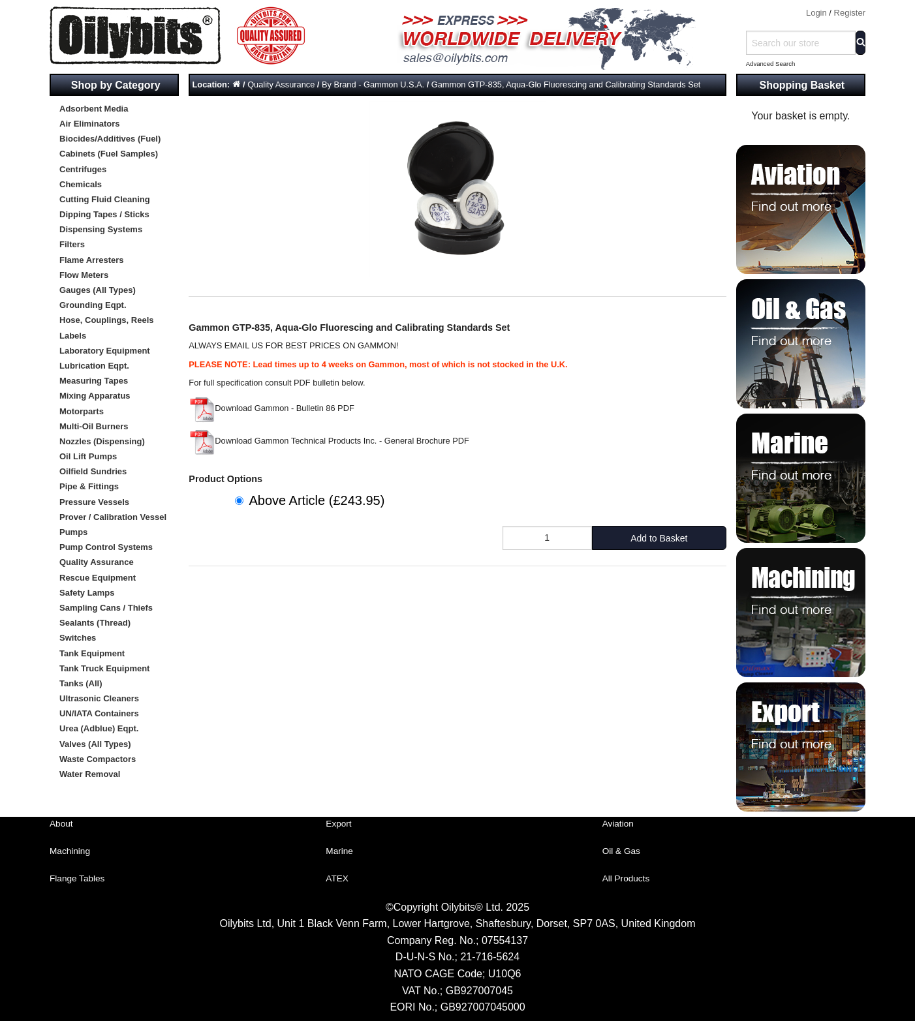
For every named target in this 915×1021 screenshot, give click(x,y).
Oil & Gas (621, 851)
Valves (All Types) (95, 744)
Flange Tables (77, 878)
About (61, 824)
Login (816, 13)
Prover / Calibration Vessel (112, 517)
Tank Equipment (92, 653)
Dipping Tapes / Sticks (104, 214)
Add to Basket (658, 538)
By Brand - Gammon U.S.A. (373, 84)
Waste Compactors (97, 759)
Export (338, 824)
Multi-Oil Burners (93, 426)
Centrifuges (82, 169)
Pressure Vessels (94, 502)
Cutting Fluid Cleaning (104, 199)
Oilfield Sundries (93, 471)
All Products (626, 878)
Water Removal (89, 774)
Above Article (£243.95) (316, 500)
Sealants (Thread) (95, 623)
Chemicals (80, 184)
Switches (77, 638)
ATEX (337, 878)
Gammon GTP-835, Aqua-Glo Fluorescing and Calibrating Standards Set (566, 84)
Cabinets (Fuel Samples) (108, 154)
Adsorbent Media (93, 109)
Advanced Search (771, 63)
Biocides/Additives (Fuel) (110, 139)
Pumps (73, 532)
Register (849, 13)
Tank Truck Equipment (104, 668)
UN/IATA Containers (99, 713)
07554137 (505, 940)
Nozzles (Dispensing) (102, 441)
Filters (72, 244)
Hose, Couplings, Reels (106, 320)
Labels (72, 336)
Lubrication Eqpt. (94, 366)
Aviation (618, 824)
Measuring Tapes (93, 381)
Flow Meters (83, 275)
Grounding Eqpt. (93, 305)
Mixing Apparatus (95, 396)
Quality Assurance (96, 562)
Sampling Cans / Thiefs (106, 608)
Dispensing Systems (100, 229)
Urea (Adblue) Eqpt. (98, 728)
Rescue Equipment (97, 578)
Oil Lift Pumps (88, 456)
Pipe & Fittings (89, 486)
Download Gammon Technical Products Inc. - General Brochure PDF (329, 441)
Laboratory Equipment (104, 351)
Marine (339, 851)
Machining (70, 851)
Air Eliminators (89, 124)
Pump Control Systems (106, 547)
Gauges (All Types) (97, 290)
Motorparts (81, 411)
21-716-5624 (490, 956)
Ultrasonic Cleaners (99, 698)
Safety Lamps (87, 593)
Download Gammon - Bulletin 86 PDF (271, 408)
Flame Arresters (91, 260)
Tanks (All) (80, 683)
